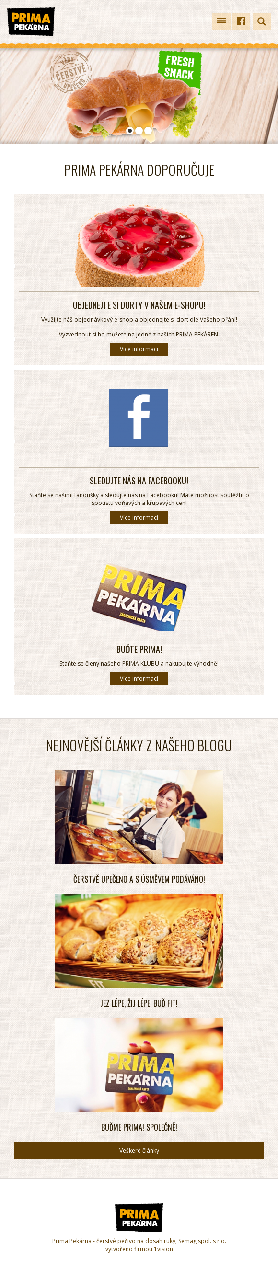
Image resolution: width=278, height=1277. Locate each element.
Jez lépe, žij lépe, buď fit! (139, 1003)
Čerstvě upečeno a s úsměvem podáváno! (139, 879)
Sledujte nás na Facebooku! (139, 480)
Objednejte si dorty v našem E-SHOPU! (139, 305)
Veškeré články (139, 1150)
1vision (163, 1249)
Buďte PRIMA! (139, 649)
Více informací (139, 349)
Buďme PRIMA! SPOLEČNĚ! (139, 1127)
